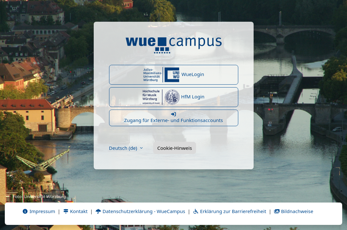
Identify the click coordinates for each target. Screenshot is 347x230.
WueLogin (173, 74)
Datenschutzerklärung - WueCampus (140, 211)
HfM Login (174, 97)
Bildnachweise (293, 211)
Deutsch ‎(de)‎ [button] (123, 148)
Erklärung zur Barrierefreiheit (229, 211)
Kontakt (75, 211)
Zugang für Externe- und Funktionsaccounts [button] (173, 117)
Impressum (38, 211)
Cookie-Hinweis (174, 148)
